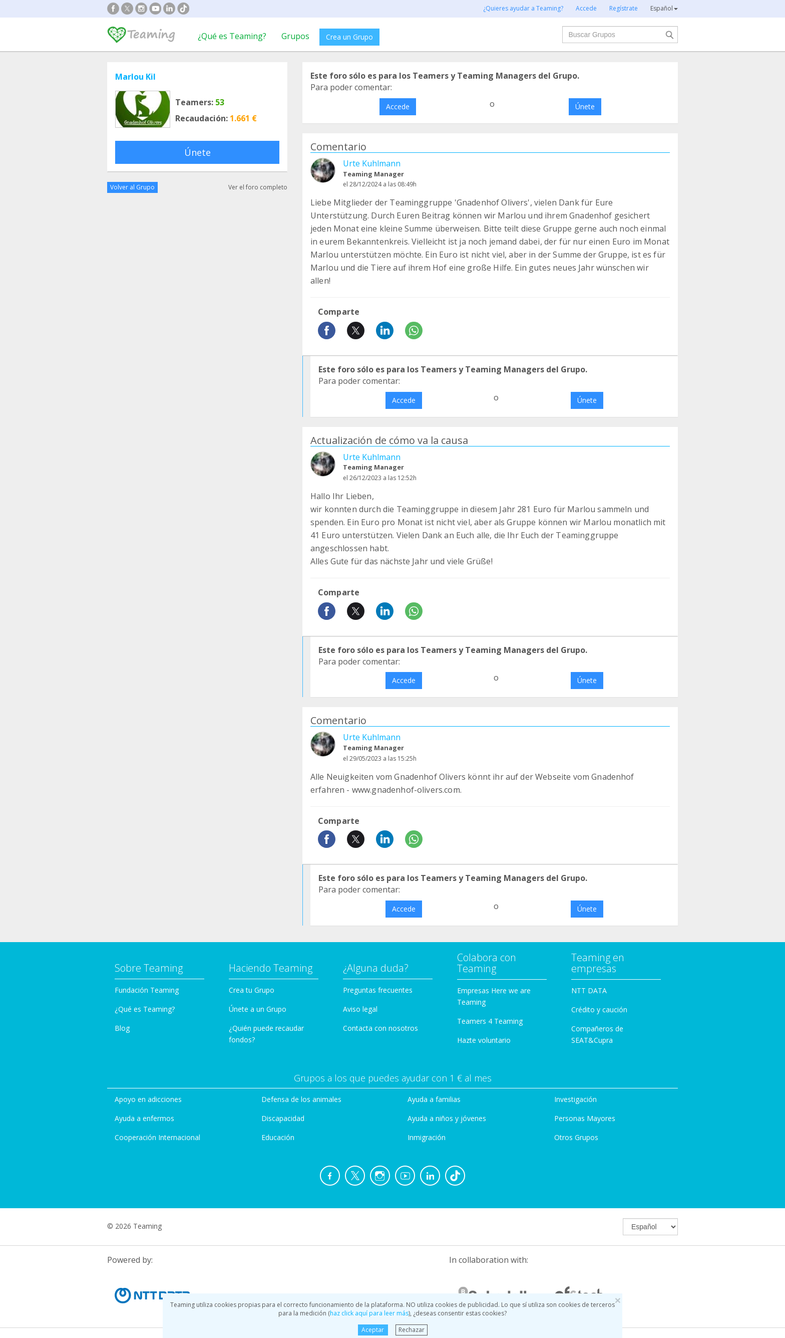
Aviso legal (360, 1009)
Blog (122, 1028)
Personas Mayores (584, 1118)
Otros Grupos (576, 1137)
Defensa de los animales (301, 1099)
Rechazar (412, 1329)
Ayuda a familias (434, 1099)
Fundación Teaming (147, 990)
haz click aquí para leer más (369, 1313)
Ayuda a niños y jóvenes (447, 1118)
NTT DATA (589, 990)
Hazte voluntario (484, 1040)
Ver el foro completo (257, 187)
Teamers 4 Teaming (490, 1021)
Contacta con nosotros (380, 1028)
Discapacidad (282, 1118)
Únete (197, 152)
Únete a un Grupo (257, 1009)
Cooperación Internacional (157, 1137)
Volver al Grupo (132, 187)
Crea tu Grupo (251, 990)
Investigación (575, 1099)
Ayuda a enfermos (144, 1118)
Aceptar (372, 1329)
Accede (398, 106)
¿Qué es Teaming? (232, 36)
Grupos (295, 36)
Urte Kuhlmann (372, 163)
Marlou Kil (135, 76)
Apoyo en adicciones (148, 1099)
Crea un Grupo (349, 37)
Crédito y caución (599, 1009)
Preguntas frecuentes (378, 990)
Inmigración (427, 1137)
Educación (277, 1137)
